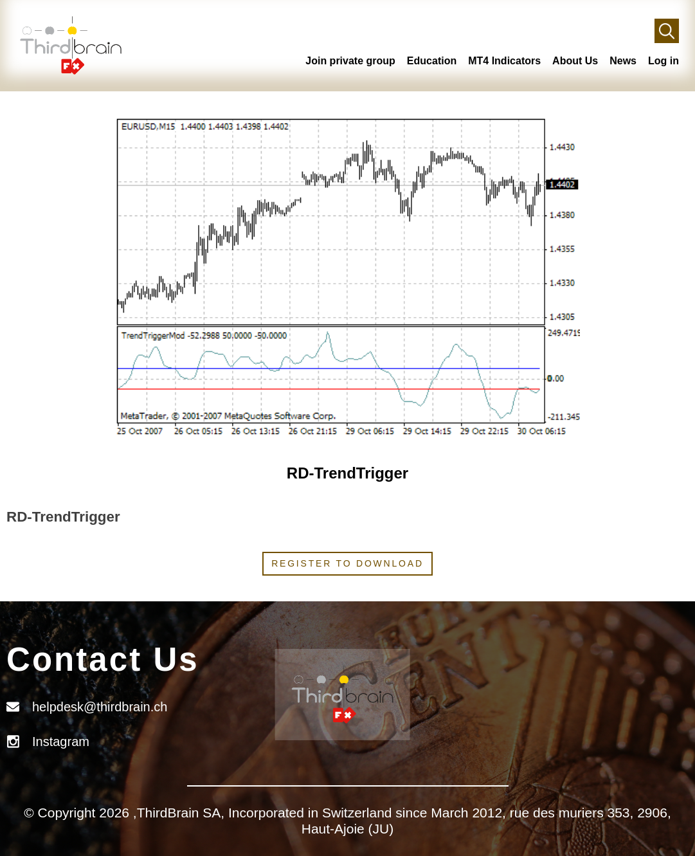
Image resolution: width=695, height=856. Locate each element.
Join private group (350, 60)
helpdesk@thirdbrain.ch (99, 707)
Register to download (347, 563)
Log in (663, 60)
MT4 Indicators (504, 60)
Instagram (60, 741)
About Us (575, 60)
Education (431, 60)
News (622, 60)
